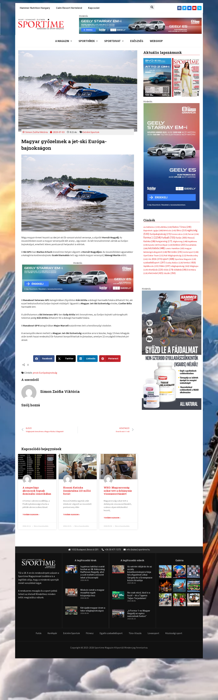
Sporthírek (88, 41)
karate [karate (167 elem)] (153, 244)
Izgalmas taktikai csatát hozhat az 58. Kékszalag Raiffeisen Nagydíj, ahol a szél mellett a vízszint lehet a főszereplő (92, 572)
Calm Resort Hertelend (69, 8)
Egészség (136, 41)
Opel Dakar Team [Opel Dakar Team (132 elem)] (153, 255)
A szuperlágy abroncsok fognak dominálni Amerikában (37, 490)
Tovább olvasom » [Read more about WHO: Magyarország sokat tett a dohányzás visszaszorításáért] (112, 518)
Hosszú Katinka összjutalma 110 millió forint (77, 490)
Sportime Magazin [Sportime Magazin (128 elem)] (185, 259)
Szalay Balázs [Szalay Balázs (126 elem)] (174, 262)
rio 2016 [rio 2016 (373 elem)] (155, 259)
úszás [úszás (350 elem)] (170, 273)
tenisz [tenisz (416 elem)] (189, 262)
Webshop (156, 41)
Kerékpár (52, 633)
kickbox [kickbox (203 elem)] (179, 244)
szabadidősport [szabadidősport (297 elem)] (154, 262)
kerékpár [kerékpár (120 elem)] (166, 244)
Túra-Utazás (135, 633)
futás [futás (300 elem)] (181, 237)
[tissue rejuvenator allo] (171, 349)
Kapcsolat (93, 8)
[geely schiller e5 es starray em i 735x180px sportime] (77, 277)
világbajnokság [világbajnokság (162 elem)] (180, 266)
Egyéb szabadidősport (111, 633)
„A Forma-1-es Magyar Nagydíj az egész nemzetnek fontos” (138, 614)
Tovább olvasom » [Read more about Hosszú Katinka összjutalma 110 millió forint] (71, 514)
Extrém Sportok (91, 132)
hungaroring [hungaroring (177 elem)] (164, 241)
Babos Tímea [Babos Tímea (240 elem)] (181, 226)
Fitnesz (90, 633)
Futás (38, 633)
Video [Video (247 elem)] (164, 266)
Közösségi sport (173, 633)
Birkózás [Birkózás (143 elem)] (169, 230)
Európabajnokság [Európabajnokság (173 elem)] (160, 234)
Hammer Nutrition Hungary (35, 8)
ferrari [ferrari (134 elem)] (193, 234)
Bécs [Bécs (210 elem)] (182, 230)
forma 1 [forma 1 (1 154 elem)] (152, 237)
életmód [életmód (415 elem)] (156, 273)
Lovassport (153, 633)
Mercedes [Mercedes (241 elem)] (175, 251)
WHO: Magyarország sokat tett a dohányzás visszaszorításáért (118, 490)
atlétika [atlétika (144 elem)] (166, 227)
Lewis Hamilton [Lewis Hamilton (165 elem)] (174, 248)
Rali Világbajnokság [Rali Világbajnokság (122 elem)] (175, 255)
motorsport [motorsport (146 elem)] (190, 252)
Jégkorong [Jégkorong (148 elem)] (180, 241)
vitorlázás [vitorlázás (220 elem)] (155, 269)
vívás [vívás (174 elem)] (168, 269)
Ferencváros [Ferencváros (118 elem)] (179, 234)
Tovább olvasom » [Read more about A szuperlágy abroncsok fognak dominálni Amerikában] (31, 514)
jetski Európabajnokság (45, 372)
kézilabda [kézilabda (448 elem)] (156, 248)
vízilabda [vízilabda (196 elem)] (180, 269)
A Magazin (63, 41)
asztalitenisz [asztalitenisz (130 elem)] (151, 227)
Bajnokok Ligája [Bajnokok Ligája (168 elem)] (153, 230)
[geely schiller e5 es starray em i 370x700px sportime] (172, 155)
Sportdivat (114, 41)
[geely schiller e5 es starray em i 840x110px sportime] (140, 25)
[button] (152, 7)
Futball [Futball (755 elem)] (168, 237)
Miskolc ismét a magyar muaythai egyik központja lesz (92, 593)
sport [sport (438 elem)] (168, 259)
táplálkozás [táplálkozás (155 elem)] (151, 266)
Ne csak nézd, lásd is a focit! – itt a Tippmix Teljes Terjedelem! (138, 595)
